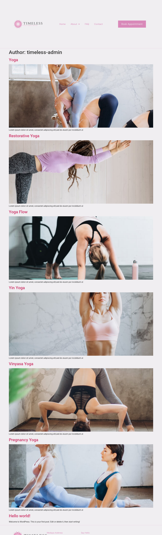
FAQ (87, 24)
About (75, 24)
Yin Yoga (17, 287)
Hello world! (19, 515)
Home (62, 24)
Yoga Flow (18, 211)
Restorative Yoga (24, 135)
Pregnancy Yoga (23, 439)
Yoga (13, 59)
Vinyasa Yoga (21, 363)
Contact (98, 24)
